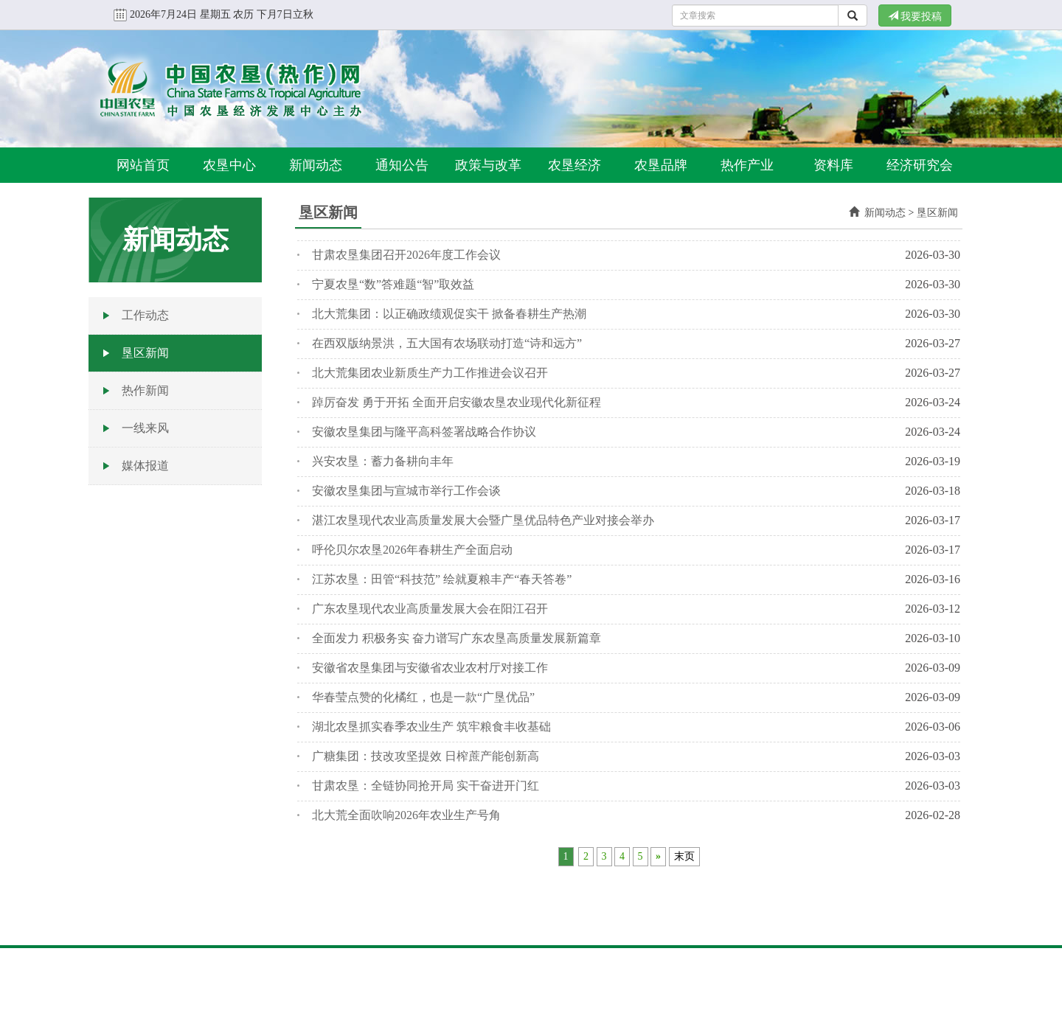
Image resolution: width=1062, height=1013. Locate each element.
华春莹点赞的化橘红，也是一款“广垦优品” (423, 697)
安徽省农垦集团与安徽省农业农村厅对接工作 (430, 667)
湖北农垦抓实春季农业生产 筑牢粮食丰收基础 (431, 726)
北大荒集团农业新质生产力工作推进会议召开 (430, 372)
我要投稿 (915, 16)
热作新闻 (145, 390)
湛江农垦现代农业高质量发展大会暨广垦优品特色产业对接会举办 (483, 520)
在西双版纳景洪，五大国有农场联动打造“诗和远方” (447, 343)
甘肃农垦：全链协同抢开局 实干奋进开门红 (425, 785)
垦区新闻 (145, 353)
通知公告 (401, 165)
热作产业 (747, 165)
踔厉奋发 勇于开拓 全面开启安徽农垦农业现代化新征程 (456, 402)
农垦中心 (229, 165)
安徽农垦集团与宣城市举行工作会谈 (406, 490)
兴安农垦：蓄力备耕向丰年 (383, 461)
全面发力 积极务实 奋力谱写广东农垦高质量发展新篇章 (456, 638)
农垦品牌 (660, 165)
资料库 (833, 165)
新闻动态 (315, 165)
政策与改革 (488, 165)
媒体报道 (145, 465)
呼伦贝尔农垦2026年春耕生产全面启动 (412, 549)
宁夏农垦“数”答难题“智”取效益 (393, 284)
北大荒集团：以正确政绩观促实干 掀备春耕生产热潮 (449, 313)
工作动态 (145, 315)
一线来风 (145, 428)
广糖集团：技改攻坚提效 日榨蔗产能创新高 (425, 756)
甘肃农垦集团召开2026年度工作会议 (406, 254)
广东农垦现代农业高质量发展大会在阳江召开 (430, 608)
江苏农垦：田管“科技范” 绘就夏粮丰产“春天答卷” (442, 579)
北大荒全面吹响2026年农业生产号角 (406, 815)
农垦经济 (574, 165)
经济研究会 (919, 165)
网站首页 (143, 165)
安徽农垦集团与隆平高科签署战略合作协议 (424, 431)
